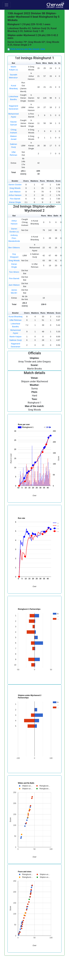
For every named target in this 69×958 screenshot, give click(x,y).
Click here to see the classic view (27, 49)
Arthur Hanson (15, 195)
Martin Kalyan (16, 336)
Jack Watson (15, 192)
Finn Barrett (15, 199)
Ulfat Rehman (16, 320)
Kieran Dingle (15, 202)
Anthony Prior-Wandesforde (14, 238)
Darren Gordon (15, 184)
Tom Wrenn (14, 272)
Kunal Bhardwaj (15, 316)
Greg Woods (15, 188)
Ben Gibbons (14, 247)
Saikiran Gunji (15, 340)
